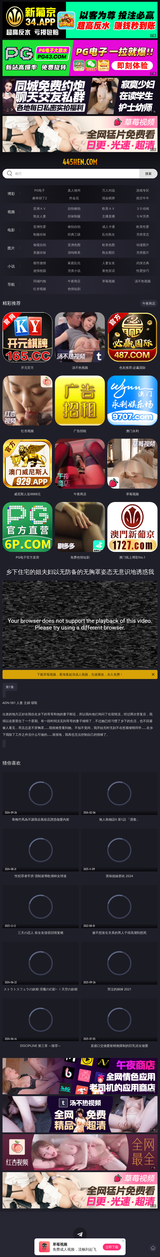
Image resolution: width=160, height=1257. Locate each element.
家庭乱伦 (74, 263)
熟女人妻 (39, 216)
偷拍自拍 (74, 226)
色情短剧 (74, 289)
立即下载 (112, 1247)
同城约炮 (39, 281)
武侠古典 (142, 263)
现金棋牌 (108, 198)
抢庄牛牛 (142, 198)
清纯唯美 (74, 252)
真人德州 (74, 190)
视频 (11, 211)
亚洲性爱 (39, 226)
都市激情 (39, 263)
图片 (11, 248)
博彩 (11, 193)
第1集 (10, 687)
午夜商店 (74, 281)
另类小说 (74, 270)
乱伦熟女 (108, 234)
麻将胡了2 (39, 198)
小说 (11, 266)
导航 (11, 284)
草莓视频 (108, 281)
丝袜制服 (74, 216)
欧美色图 (108, 245)
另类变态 (142, 234)
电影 (11, 229)
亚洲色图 (74, 245)
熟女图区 (108, 252)
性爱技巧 (142, 270)
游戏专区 (142, 190)
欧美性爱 (142, 226)
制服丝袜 (39, 234)
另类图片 (142, 252)
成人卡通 (108, 226)
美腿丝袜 (39, 252)
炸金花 (74, 198)
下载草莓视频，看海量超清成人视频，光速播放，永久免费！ (96, 674)
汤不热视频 (143, 281)
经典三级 (74, 234)
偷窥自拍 (39, 245)
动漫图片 (142, 245)
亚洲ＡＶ (39, 208)
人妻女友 (108, 263)
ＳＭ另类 (142, 216)
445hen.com (79, 162)
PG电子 (39, 190)
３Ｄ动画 (142, 208)
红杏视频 (39, 289)
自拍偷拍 (74, 208)
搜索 (148, 173)
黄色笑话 (108, 270)
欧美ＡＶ (108, 208)
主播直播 (108, 216)
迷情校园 (39, 270)
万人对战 (108, 190)
